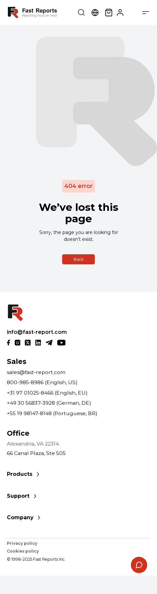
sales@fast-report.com (36, 372)
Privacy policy (22, 543)
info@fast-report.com (37, 332)
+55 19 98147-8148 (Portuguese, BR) (52, 413)
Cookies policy (23, 551)
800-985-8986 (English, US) (42, 382)
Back (78, 259)
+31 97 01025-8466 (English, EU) (47, 393)
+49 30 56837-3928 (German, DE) (49, 403)
